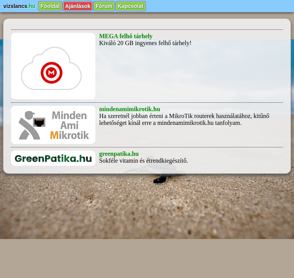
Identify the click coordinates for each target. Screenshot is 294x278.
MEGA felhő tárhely (126, 36)
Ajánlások (77, 6)
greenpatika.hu (119, 153)
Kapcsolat (131, 6)
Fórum (104, 6)
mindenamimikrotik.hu (129, 109)
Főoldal (50, 6)
